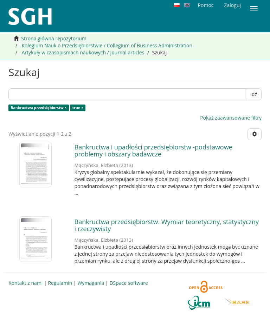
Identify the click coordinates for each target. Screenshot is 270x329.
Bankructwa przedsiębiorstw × (38, 107)
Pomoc (206, 5)
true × (77, 107)
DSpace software (128, 283)
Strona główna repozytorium (53, 38)
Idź (253, 94)
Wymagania (90, 283)
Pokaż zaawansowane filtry (231, 117)
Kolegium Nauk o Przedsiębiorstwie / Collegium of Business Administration (106, 45)
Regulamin (60, 283)
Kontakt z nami (25, 283)
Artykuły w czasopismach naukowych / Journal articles (82, 52)
